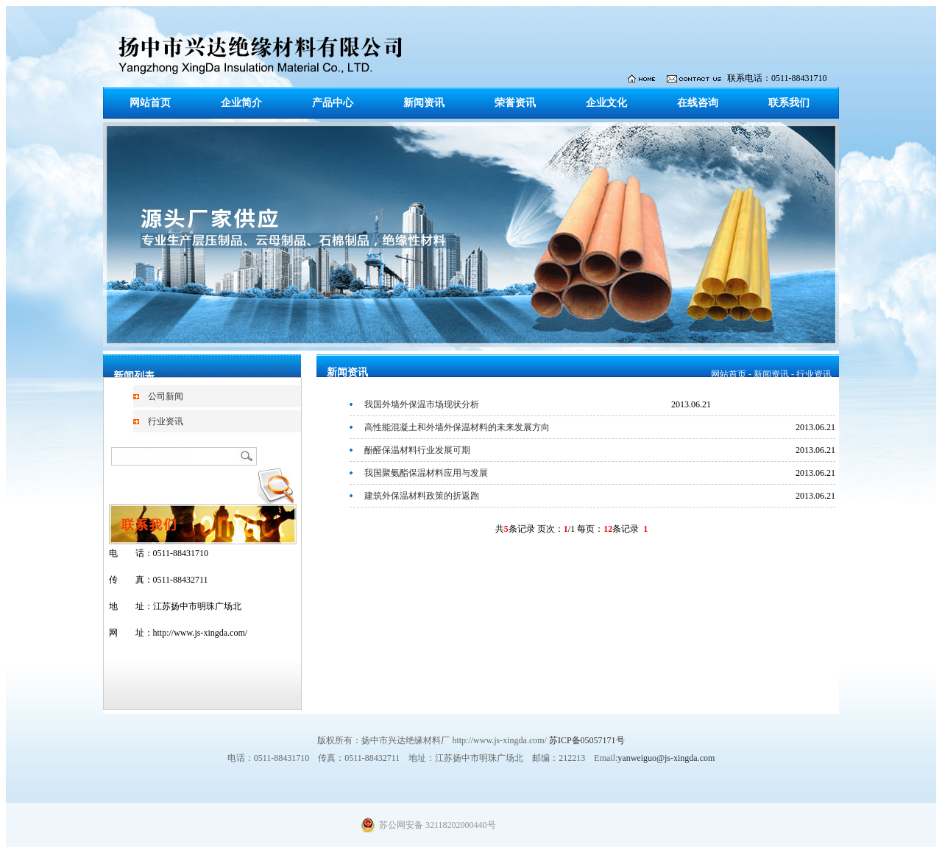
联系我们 (789, 102)
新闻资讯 (424, 102)
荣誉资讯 (515, 102)
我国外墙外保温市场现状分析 (421, 404)
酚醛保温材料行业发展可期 (417, 450)
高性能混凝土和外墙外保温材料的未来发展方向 (457, 427)
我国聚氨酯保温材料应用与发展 (426, 473)
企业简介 (241, 102)
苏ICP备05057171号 (587, 740)
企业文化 (606, 102)
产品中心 (332, 102)
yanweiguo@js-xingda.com (666, 758)
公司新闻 (165, 396)
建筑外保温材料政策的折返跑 (421, 496)
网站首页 (150, 102)
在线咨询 (697, 102)
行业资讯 (165, 421)
